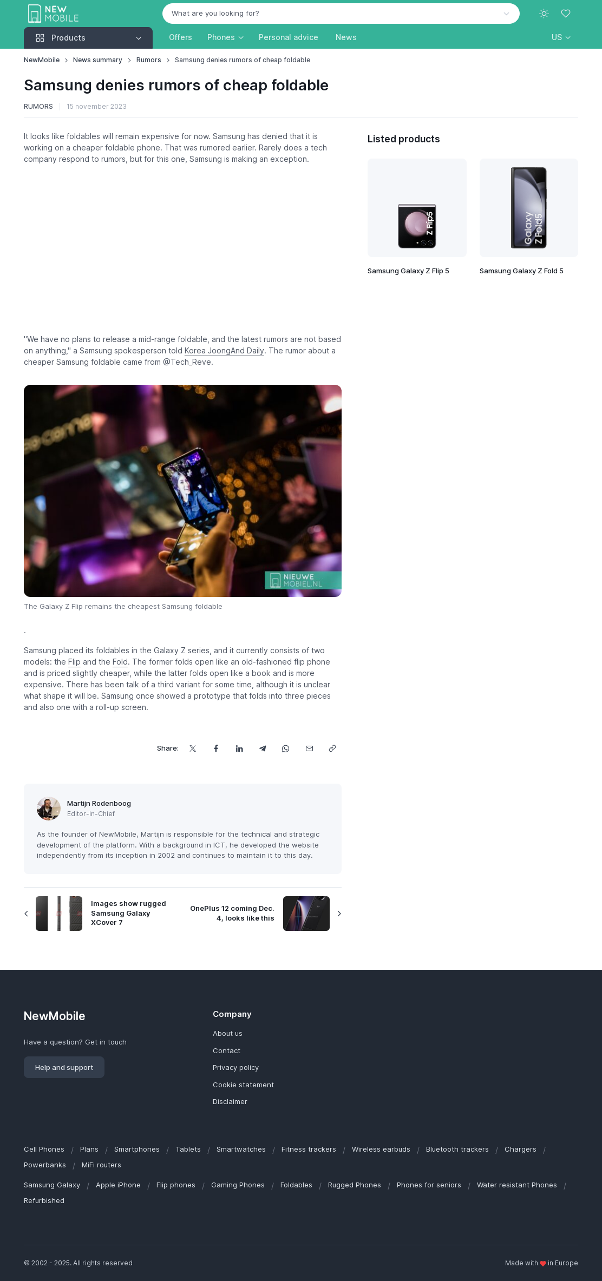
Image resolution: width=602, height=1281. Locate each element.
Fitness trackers (309, 1149)
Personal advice (288, 37)
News (346, 37)
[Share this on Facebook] (215, 748)
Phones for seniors (429, 1184)
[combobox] (341, 13)
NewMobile (42, 60)
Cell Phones (44, 1149)
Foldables (296, 1184)
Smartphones (137, 1149)
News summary (97, 60)
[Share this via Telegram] (262, 748)
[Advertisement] (183, 249)
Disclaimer (230, 1101)
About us (228, 1033)
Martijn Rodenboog (99, 803)
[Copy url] (332, 748)
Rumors (148, 60)
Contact (226, 1050)
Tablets (188, 1149)
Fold (120, 661)
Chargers (520, 1149)
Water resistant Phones (517, 1184)
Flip (74, 661)
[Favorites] (566, 13)
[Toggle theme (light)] (544, 13)
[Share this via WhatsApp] (285, 748)
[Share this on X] (192, 748)
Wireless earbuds (381, 1149)
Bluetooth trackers (457, 1149)
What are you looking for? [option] (215, 13)
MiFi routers (101, 1164)
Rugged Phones (354, 1184)
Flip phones (175, 1184)
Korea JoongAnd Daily (224, 350)
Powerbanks (45, 1164)
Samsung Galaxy (52, 1184)
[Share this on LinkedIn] (239, 748)
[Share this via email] (308, 748)
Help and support (64, 1067)
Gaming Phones (238, 1184)
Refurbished (44, 1200)
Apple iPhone (118, 1184)
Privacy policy (236, 1067)
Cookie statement (243, 1084)
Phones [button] (221, 37)
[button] (561, 37)
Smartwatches (241, 1149)
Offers (180, 37)
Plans (89, 1149)
